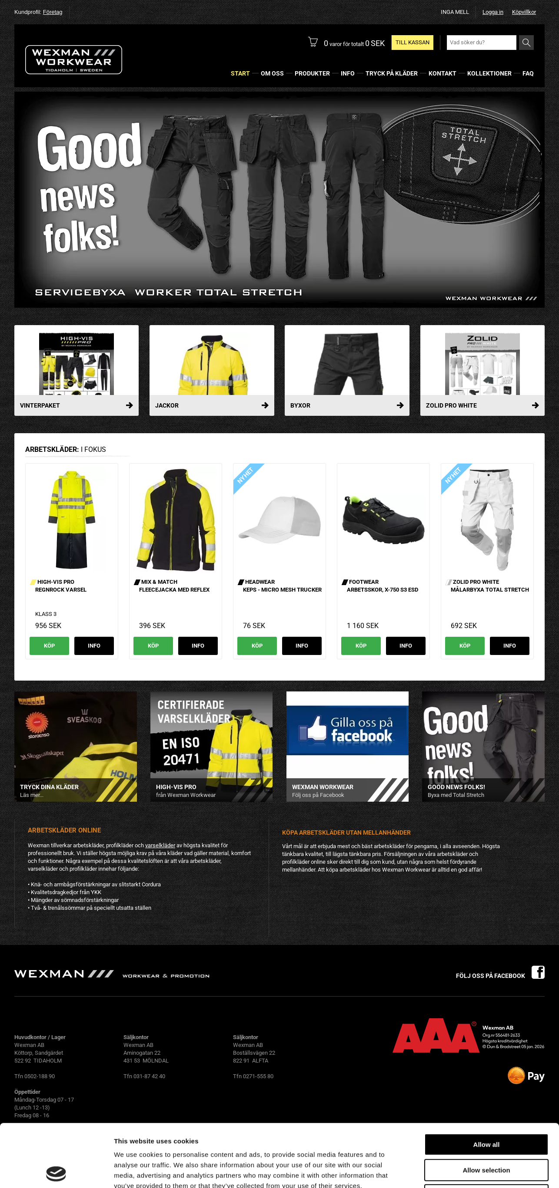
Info (94, 645)
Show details (456, 1171)
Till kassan (412, 42)
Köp (49, 645)
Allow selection (486, 1107)
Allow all (486, 1082)
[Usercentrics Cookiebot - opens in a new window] (56, 1171)
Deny (487, 1132)
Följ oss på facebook (500, 975)
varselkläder (160, 845)
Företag (53, 12)
